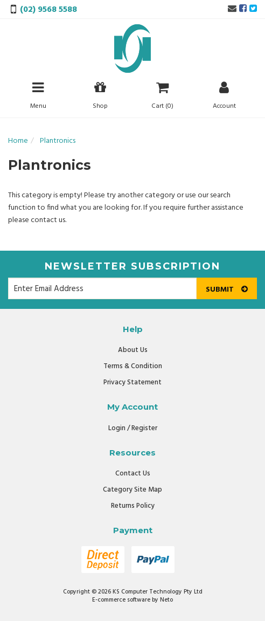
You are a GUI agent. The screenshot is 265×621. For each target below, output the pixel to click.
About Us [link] (133, 350)
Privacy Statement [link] (132, 382)
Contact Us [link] (132, 473)
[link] (243, 9)
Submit (227, 290)
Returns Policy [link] (133, 506)
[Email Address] (102, 288)
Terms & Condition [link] (132, 366)
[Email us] (232, 9)
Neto (166, 600)
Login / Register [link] (132, 428)
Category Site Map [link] (132, 489)
